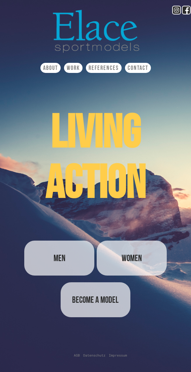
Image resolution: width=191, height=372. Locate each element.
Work (73, 68)
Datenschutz (94, 355)
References (104, 68)
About (50, 68)
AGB (77, 355)
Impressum (118, 355)
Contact (138, 68)
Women (132, 258)
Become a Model (95, 299)
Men (59, 258)
